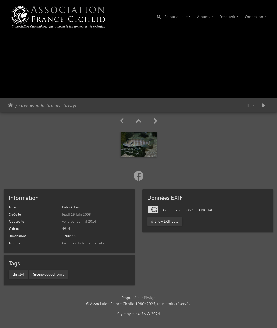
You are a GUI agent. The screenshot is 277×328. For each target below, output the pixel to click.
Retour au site (176, 16)
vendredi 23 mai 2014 (79, 221)
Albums (203, 16)
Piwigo (150, 297)
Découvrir (227, 16)
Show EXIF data (164, 221)
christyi (18, 274)
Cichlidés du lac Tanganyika (83, 243)
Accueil (10, 105)
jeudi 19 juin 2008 (76, 214)
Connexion (254, 16)
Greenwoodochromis (48, 274)
